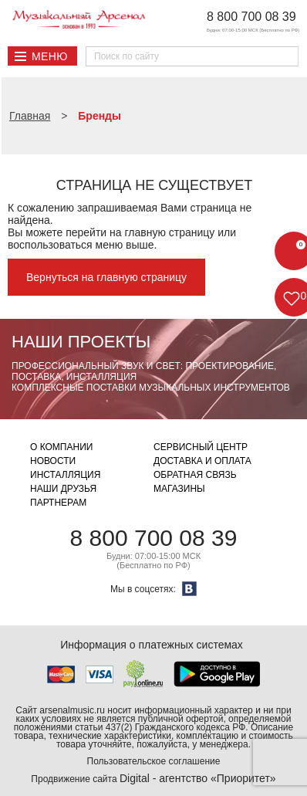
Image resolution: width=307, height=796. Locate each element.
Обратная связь (195, 474)
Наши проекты (81, 341)
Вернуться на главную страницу (106, 277)
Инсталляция (65, 474)
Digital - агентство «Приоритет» (198, 778)
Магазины (179, 488)
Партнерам (58, 502)
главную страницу (169, 232)
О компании (61, 447)
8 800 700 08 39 (251, 16)
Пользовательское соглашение (154, 761)
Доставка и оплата (202, 461)
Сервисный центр (201, 447)
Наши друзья (63, 488)
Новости (53, 461)
